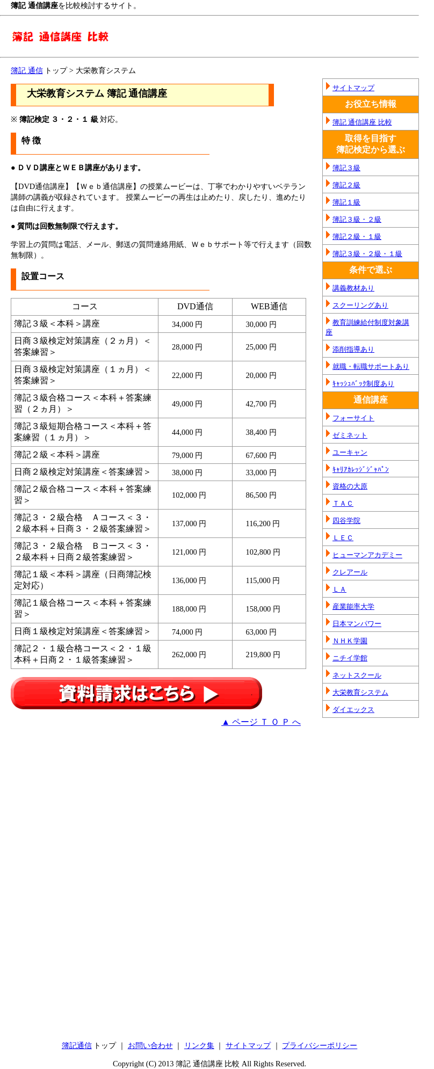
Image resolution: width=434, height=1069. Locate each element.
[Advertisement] (101, 811)
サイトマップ (353, 88)
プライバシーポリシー (319, 1045)
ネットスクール (356, 675)
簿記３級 (346, 168)
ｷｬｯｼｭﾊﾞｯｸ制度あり (363, 384)
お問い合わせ (150, 1045)
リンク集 (199, 1045)
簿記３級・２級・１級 (367, 254)
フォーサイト (353, 418)
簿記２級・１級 (356, 236)
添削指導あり (353, 349)
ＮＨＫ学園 (349, 641)
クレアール (349, 572)
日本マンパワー (356, 624)
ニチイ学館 (349, 658)
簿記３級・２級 (356, 219)
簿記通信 (77, 1045)
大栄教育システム (360, 692)
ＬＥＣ (342, 538)
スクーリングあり (360, 305)
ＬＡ (339, 589)
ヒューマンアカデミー (367, 555)
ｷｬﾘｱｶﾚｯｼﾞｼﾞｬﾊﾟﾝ (360, 470)
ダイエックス (353, 710)
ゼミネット (349, 435)
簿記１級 (346, 202)
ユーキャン (349, 452)
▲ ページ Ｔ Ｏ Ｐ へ (261, 721)
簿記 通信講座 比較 (362, 122)
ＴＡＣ (342, 503)
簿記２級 (346, 185)
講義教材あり (353, 288)
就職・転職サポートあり (370, 366)
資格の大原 (349, 486)
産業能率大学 (353, 606)
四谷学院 (346, 521)
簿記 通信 (27, 70)
